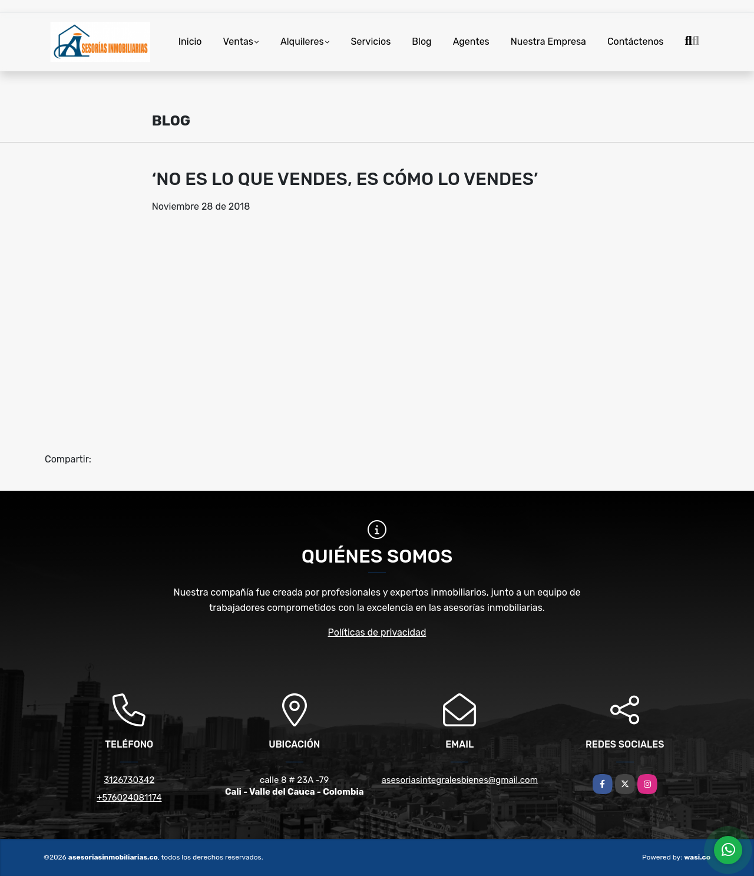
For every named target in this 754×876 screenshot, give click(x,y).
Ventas (238, 41)
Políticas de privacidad (377, 632)
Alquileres (302, 41)
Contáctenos (635, 41)
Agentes (471, 41)
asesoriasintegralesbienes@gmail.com (459, 780)
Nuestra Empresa (548, 41)
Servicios (371, 41)
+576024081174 (129, 797)
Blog (421, 41)
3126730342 (129, 780)
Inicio (190, 41)
